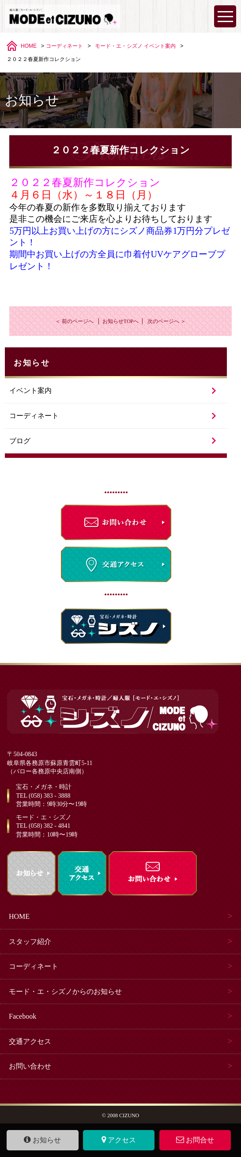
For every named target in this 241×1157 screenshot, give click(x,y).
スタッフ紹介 (30, 941)
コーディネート (64, 46)
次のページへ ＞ (166, 321)
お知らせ (42, 1140)
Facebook (22, 1016)
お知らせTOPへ (120, 321)
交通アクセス (30, 1041)
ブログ (19, 441)
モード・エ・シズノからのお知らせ (65, 991)
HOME (29, 46)
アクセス (119, 1140)
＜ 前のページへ (74, 321)
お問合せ (195, 1140)
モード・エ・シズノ (119, 46)
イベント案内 (160, 46)
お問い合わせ (30, 1066)
